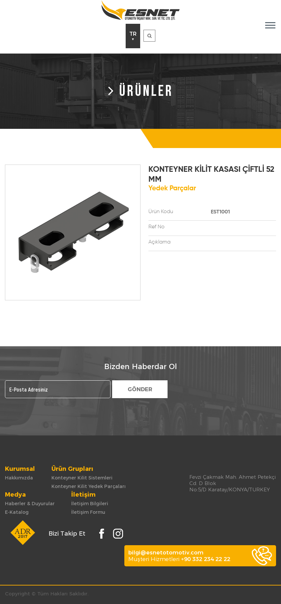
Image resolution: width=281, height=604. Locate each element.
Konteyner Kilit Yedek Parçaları (88, 486)
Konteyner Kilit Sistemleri (81, 478)
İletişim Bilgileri (89, 504)
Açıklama (159, 242)
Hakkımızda (19, 478)
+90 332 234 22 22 (205, 559)
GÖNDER (140, 389)
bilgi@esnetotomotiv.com (165, 552)
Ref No (156, 227)
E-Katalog (17, 512)
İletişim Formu (88, 512)
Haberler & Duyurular (30, 504)
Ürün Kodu (160, 211)
